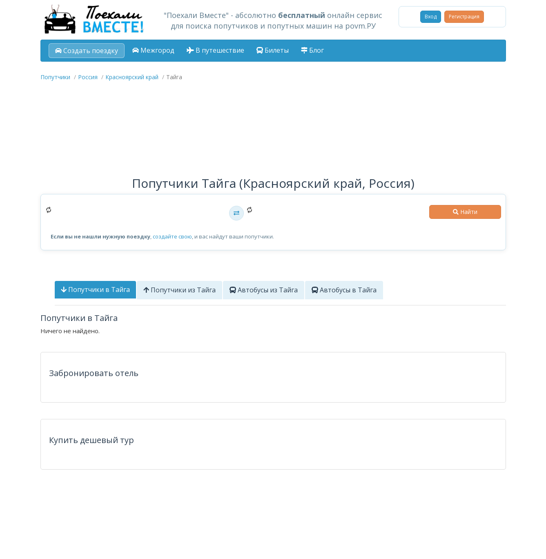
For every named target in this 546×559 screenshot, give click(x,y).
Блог (312, 50)
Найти (465, 212)
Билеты (272, 50)
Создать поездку (86, 50)
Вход (431, 16)
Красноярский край (131, 77)
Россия (88, 77)
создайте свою (172, 236)
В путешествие (215, 50)
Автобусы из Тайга (264, 289)
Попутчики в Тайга (95, 289)
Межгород (153, 50)
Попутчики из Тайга (179, 289)
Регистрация (464, 16)
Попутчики (55, 77)
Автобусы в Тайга (344, 289)
